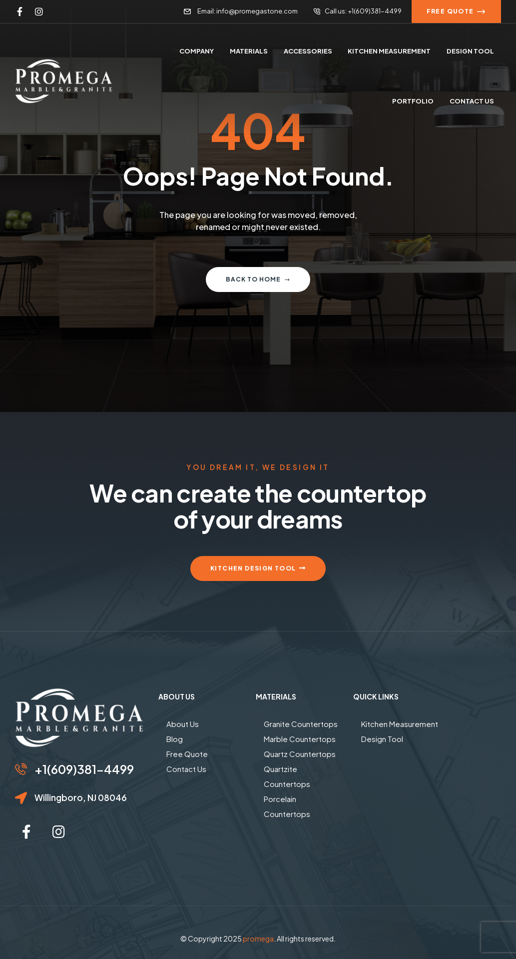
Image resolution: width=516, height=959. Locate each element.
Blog (174, 739)
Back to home (258, 279)
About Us (182, 723)
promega (258, 938)
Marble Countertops (300, 739)
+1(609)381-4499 (84, 769)
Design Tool (382, 739)
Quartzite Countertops (287, 776)
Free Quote (187, 753)
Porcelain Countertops (287, 806)
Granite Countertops (301, 723)
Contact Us (186, 769)
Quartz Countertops (300, 753)
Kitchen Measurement (399, 723)
